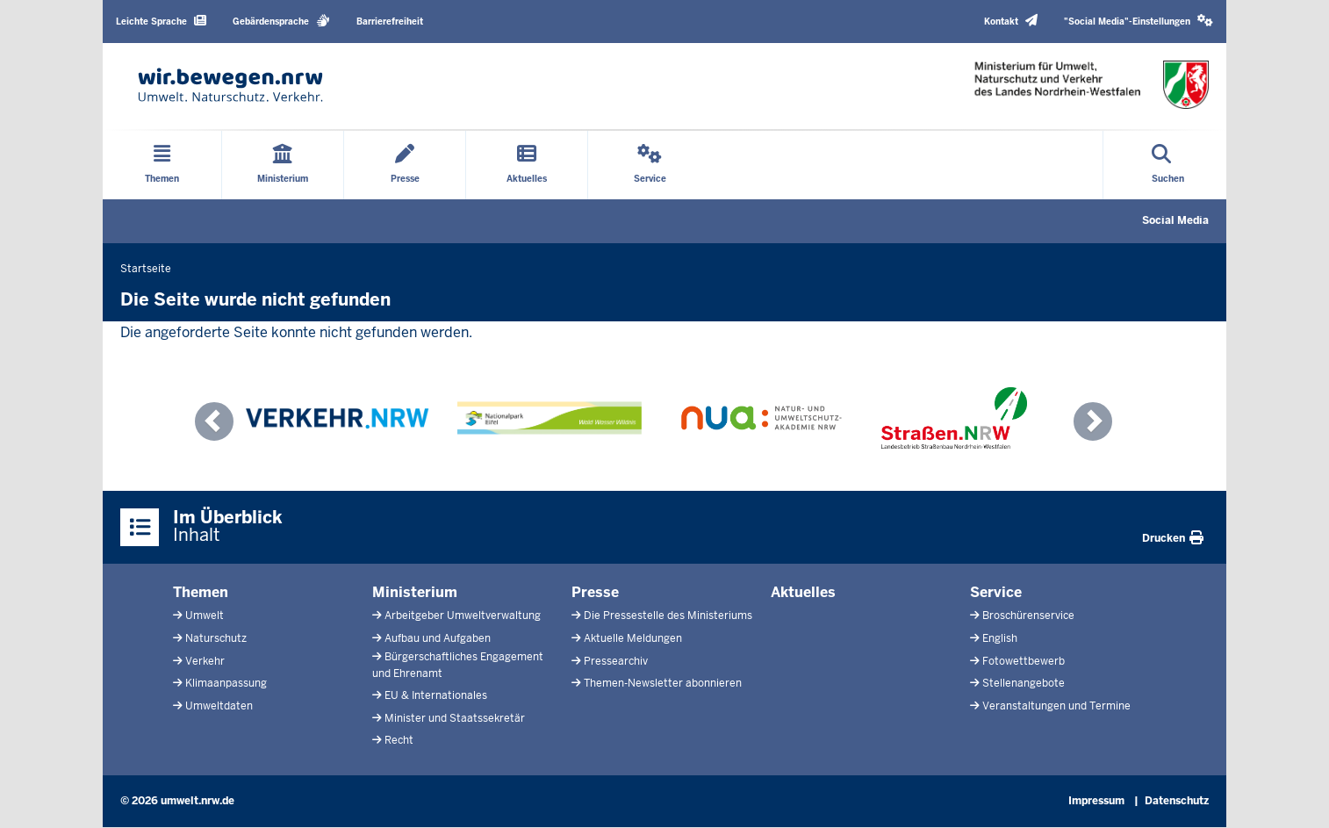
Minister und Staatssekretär (454, 718)
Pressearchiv (616, 661)
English (999, 638)
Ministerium (414, 592)
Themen (200, 592)
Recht (398, 740)
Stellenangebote (1023, 683)
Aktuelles (803, 592)
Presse (595, 592)
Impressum (1096, 801)
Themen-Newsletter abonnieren (663, 683)
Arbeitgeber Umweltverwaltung (462, 615)
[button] (1138, 21)
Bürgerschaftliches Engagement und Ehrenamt (457, 665)
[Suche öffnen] (1167, 165)
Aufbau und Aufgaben (437, 638)
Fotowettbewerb (1023, 661)
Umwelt (204, 615)
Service (996, 592)
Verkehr (205, 661)
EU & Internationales (435, 695)
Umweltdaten (219, 706)
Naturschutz (216, 638)
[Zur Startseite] (230, 85)
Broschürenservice (1028, 615)
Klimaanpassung (226, 683)
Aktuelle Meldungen (633, 638)
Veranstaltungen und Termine (1056, 706)
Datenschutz (1177, 801)
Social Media (1175, 220)
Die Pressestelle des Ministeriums (668, 615)
